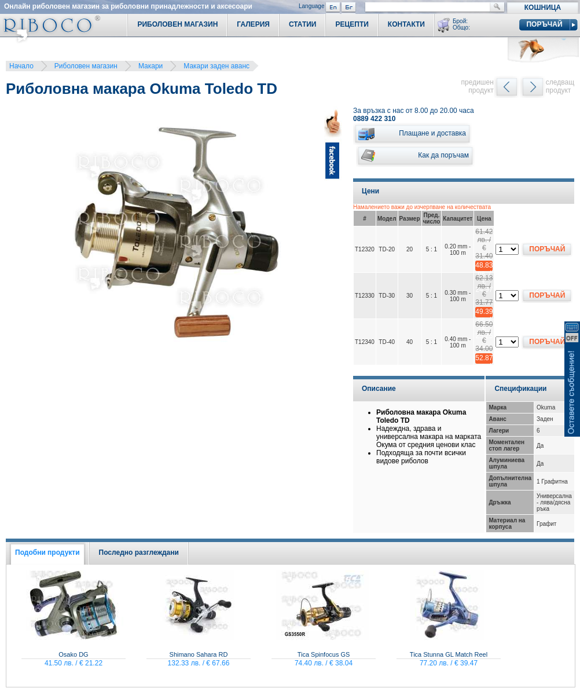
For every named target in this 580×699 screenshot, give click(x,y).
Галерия (253, 24)
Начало (21, 66)
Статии (303, 24)
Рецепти (351, 24)
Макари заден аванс (216, 66)
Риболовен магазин (86, 66)
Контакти (406, 24)
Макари (150, 66)
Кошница (542, 7)
